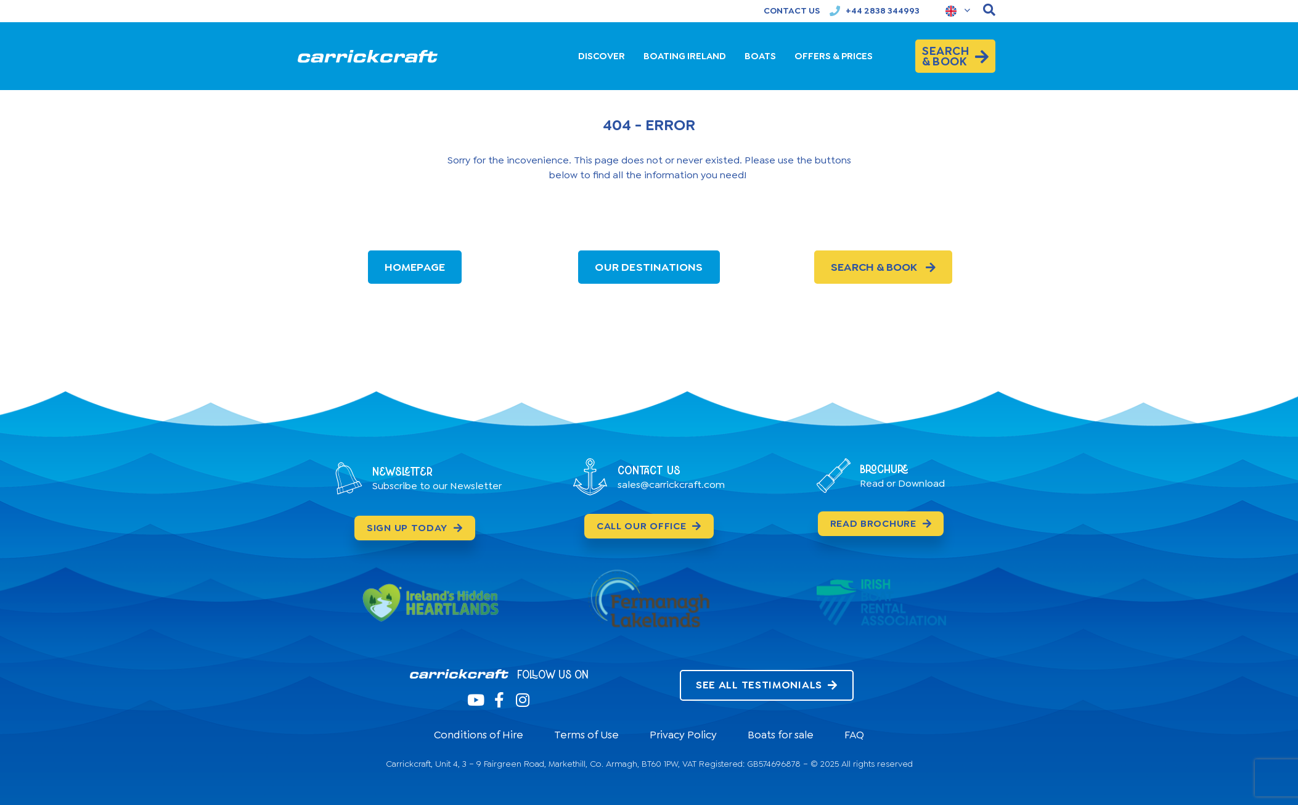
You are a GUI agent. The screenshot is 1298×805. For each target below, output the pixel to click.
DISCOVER (601, 56)
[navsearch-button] (989, 11)
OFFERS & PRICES (833, 56)
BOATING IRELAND (684, 56)
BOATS (760, 56)
